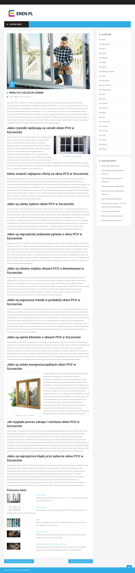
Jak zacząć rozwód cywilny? (111, 211)
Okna (64, 156)
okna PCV (44, 111)
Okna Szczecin (41, 495)
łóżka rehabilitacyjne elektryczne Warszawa (112, 180)
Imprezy (104, 67)
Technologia (105, 122)
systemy (34, 154)
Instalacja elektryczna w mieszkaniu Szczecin (51, 544)
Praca (103, 94)
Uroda (103, 135)
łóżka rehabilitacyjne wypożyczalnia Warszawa (113, 172)
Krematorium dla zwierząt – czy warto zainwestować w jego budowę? (114, 205)
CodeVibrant (26, 570)
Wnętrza (104, 144)
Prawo (104, 99)
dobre (47, 289)
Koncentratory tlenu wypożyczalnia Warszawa (113, 192)
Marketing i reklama (108, 71)
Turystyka (105, 131)
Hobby (104, 62)
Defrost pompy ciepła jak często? (112, 216)
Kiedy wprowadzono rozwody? (111, 220)
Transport (105, 126)
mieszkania (68, 498)
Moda (103, 76)
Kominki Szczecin (42, 532)
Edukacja (104, 58)
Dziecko (104, 53)
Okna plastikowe (41, 507)
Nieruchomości (106, 85)
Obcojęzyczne (106, 90)
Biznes (104, 39)
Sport (103, 117)
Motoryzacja (106, 80)
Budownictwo (27, 97)
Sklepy (104, 112)
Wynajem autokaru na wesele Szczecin (19, 561)
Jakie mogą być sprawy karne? (80, 561)
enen (12, 97)
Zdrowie (104, 149)
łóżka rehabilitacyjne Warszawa (112, 199)
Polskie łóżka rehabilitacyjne (111, 166)
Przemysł (105, 103)
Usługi (104, 140)
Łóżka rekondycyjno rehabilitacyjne (113, 186)
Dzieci (103, 49)
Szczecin (73, 156)
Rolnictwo (105, 108)
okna (57, 106)
